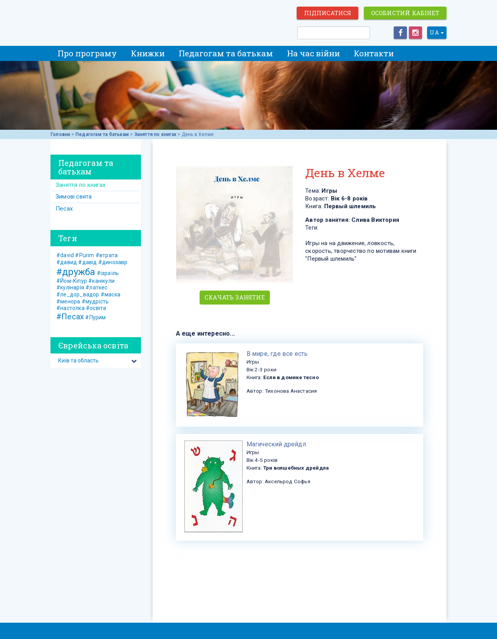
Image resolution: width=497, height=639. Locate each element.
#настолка (70, 308)
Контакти (374, 53)
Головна (60, 134)
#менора (68, 301)
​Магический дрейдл (276, 444)
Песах (64, 208)
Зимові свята (74, 196)
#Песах (70, 316)
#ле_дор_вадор (77, 294)
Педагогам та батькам (226, 53)
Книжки (148, 53)
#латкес (96, 287)
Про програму (87, 53)
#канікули (101, 281)
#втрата (107, 255)
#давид (66, 262)
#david (65, 255)
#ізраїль (108, 273)
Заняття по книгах (155, 134)
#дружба (75, 271)
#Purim (84, 255)
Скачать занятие (235, 297)
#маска (110, 294)
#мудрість (95, 301)
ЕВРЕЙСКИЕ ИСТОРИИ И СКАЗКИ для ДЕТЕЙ (93, 20)
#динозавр (113, 262)
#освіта (96, 308)
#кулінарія (70, 287)
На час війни (313, 53)
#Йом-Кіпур (71, 281)
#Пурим (95, 317)
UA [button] (437, 32)
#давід (87, 262)
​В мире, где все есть (277, 353)
